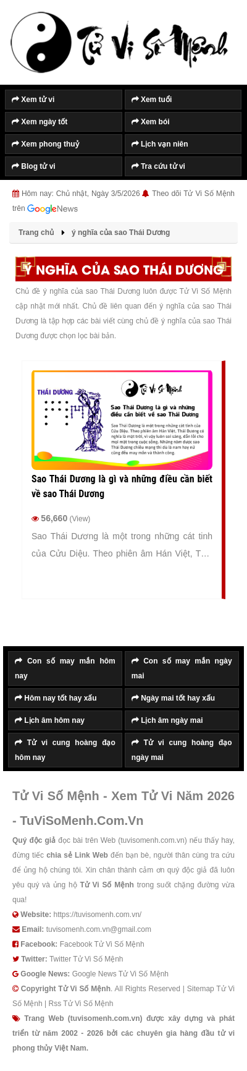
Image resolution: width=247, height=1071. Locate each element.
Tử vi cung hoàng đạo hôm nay (65, 750)
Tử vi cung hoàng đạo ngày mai (182, 750)
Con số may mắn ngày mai (182, 668)
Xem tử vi (33, 99)
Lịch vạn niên (160, 144)
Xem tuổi (152, 99)
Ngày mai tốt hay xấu (173, 698)
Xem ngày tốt (39, 121)
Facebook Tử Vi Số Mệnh (102, 944)
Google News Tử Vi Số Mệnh (120, 974)
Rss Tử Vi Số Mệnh (80, 1003)
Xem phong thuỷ (45, 144)
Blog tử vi (34, 166)
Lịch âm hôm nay (50, 720)
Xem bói (151, 121)
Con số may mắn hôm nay (65, 668)
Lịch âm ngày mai (167, 720)
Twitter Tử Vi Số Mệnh (86, 959)
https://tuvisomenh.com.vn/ (97, 914)
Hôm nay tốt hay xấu (56, 698)
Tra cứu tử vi (158, 166)
